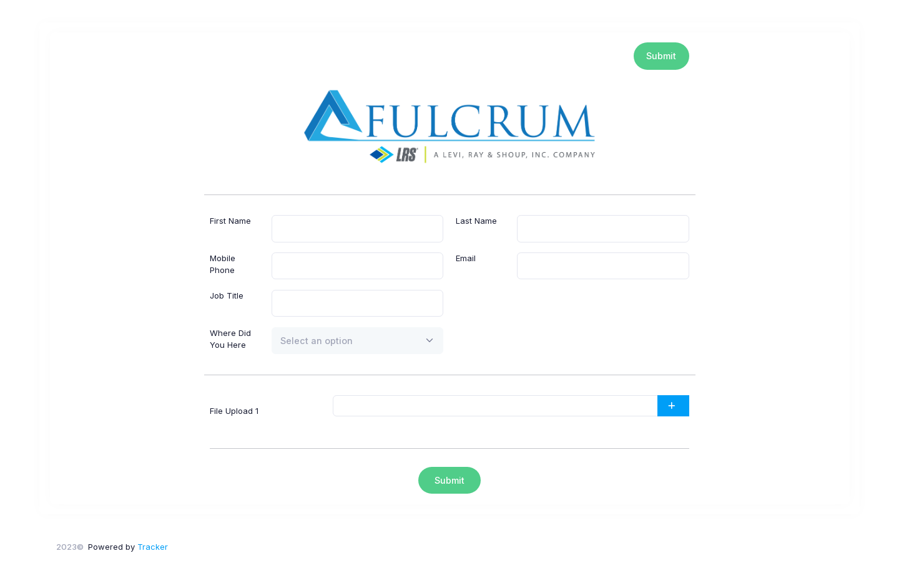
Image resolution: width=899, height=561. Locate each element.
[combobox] (358, 341)
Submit (661, 55)
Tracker (152, 547)
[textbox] (316, 340)
